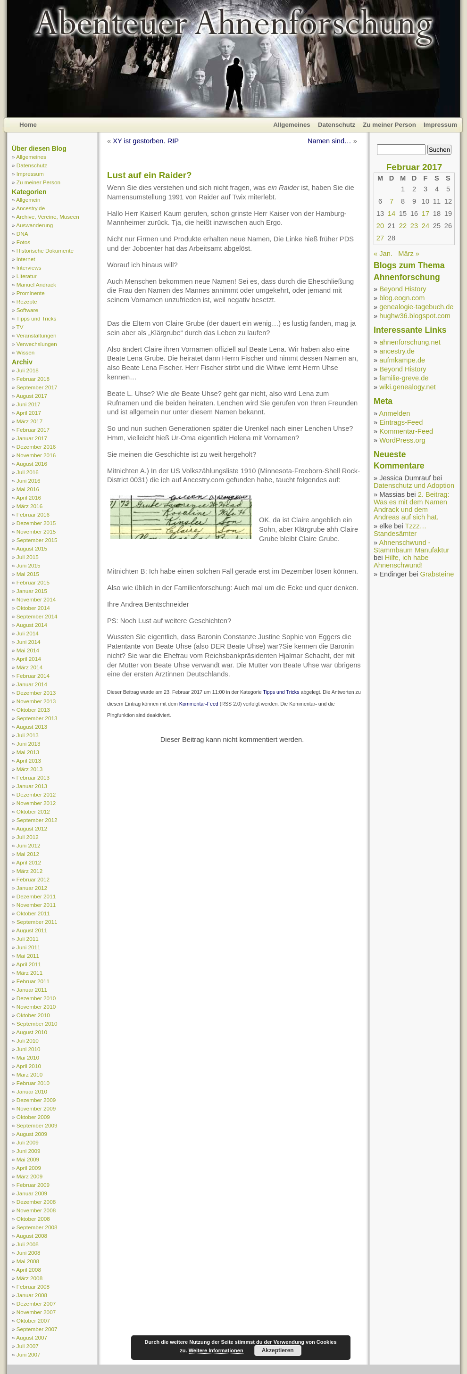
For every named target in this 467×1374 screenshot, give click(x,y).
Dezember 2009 (36, 1100)
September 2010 (37, 1023)
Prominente (31, 293)
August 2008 (31, 1236)
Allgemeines (291, 124)
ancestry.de (397, 351)
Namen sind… (329, 141)
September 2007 (37, 1329)
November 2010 (36, 1007)
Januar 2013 (32, 786)
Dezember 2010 (36, 998)
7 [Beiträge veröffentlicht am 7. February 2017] (391, 201)
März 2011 (29, 973)
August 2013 (31, 727)
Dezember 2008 (36, 1202)
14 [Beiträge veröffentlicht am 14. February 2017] (391, 213)
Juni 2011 (29, 947)
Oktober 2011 (33, 913)
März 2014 (29, 667)
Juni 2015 (29, 565)
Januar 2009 (32, 1193)
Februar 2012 (33, 879)
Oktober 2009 (33, 1117)
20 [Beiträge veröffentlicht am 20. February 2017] (380, 226)
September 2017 (37, 387)
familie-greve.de (403, 378)
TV (20, 327)
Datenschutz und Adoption (414, 485)
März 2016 (29, 506)
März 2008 (29, 1278)
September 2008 (37, 1227)
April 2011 (28, 964)
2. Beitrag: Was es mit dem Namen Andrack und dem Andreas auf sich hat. (412, 506)
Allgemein (28, 200)
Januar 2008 (32, 1295)
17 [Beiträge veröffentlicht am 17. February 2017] (425, 213)
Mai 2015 (28, 574)
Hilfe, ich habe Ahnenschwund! (401, 561)
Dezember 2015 (36, 523)
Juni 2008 (29, 1253)
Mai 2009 (28, 1159)
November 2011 (36, 905)
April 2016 (28, 497)
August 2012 (31, 828)
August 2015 (31, 548)
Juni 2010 (29, 1049)
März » (408, 253)
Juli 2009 (28, 1142)
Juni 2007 (29, 1354)
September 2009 (37, 1125)
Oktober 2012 (33, 811)
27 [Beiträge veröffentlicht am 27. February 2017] (380, 238)
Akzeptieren (278, 1350)
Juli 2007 (28, 1346)
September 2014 (37, 616)
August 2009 (31, 1134)
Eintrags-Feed (401, 422)
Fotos (23, 242)
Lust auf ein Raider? (149, 175)
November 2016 (36, 455)
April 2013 (28, 760)
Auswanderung (34, 225)
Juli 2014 (28, 633)
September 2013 (37, 718)
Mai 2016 (28, 489)
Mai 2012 (28, 854)
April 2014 (28, 659)
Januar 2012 (32, 888)
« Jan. (383, 253)
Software (27, 310)
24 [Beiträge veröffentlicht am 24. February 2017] (425, 226)
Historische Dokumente (45, 250)
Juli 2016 (28, 472)
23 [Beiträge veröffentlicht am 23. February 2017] (414, 226)
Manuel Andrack (36, 284)
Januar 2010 (32, 1091)
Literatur (27, 276)
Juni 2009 (29, 1151)
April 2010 (28, 1066)
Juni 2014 (29, 642)
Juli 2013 (28, 735)
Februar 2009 (33, 1185)
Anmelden (394, 413)
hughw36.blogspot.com (414, 316)
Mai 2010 (28, 1057)
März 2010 (29, 1074)
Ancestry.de (30, 208)
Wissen (25, 352)
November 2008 (36, 1210)
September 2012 (37, 820)
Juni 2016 (29, 480)
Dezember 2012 (36, 794)
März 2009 (29, 1176)
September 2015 (37, 540)
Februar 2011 (33, 981)
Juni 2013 (29, 743)
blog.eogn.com (402, 298)
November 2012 (36, 803)
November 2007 (36, 1312)
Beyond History (402, 289)
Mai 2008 (28, 1261)
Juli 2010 (28, 1040)
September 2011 (37, 922)
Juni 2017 (29, 404)
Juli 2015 (28, 557)
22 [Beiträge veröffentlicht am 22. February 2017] (403, 226)
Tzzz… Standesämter (400, 529)
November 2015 (36, 531)
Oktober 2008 (33, 1219)
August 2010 (31, 1032)
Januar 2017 (32, 438)
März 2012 (29, 871)
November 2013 (36, 701)
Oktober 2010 (33, 1015)
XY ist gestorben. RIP (146, 141)
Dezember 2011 (36, 896)
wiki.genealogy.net (407, 387)
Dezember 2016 (36, 447)
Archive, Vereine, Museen (47, 217)
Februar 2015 (33, 582)
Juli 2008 (28, 1244)
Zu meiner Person (389, 124)
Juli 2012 (28, 837)
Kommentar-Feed (198, 704)
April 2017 (28, 413)
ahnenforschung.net (410, 342)
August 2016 (31, 464)
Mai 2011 (28, 956)
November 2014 (36, 599)
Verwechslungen (37, 344)
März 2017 (29, 421)
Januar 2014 (32, 684)
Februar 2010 (33, 1083)
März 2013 (29, 769)
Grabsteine (437, 574)
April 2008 (28, 1270)
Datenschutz (336, 124)
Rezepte (27, 301)
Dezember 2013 (36, 693)
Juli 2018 (28, 370)
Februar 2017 (33, 430)
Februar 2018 (33, 379)
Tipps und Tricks (37, 318)
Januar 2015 (32, 591)
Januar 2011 (32, 990)
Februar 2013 (33, 777)
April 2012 (28, 862)
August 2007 (31, 1337)
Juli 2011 (28, 939)
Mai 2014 (28, 650)
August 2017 (31, 396)
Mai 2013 (28, 752)
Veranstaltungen (37, 335)
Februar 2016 (33, 514)
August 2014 (31, 625)
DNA (22, 233)
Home (28, 124)
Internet (26, 259)
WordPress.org (402, 440)
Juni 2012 (29, 845)
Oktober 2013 (33, 710)
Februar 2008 (33, 1286)
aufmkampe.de (402, 360)
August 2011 (31, 930)
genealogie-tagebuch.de (416, 307)
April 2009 (28, 1168)
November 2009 (36, 1108)
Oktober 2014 (33, 608)
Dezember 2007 (36, 1303)
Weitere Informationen (216, 1350)
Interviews (29, 267)
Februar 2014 (33, 676)
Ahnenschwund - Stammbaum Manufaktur (411, 546)
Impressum (440, 124)
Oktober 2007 (33, 1320)
